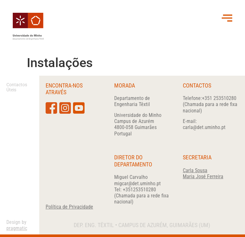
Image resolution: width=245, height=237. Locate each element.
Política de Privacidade (69, 207)
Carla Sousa (195, 170)
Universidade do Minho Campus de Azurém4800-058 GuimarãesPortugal (137, 124)
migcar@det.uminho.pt (137, 183)
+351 (139, 190)
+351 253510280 (219, 98)
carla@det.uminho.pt (204, 127)
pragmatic (16, 228)
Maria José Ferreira (203, 176)
